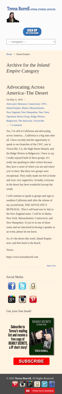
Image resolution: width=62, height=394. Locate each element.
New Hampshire (29, 112)
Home (9, 54)
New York (44, 112)
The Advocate (25, 120)
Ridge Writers (38, 116)
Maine (25, 107)
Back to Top (51, 266)
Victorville (38, 120)
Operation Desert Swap (18, 116)
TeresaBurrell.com (31, 13)
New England (13, 112)
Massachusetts (37, 107)
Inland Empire (13, 107)
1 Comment (16, 125)
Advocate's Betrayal (16, 103)
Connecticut (34, 103)
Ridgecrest (11, 120)
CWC (44, 103)
